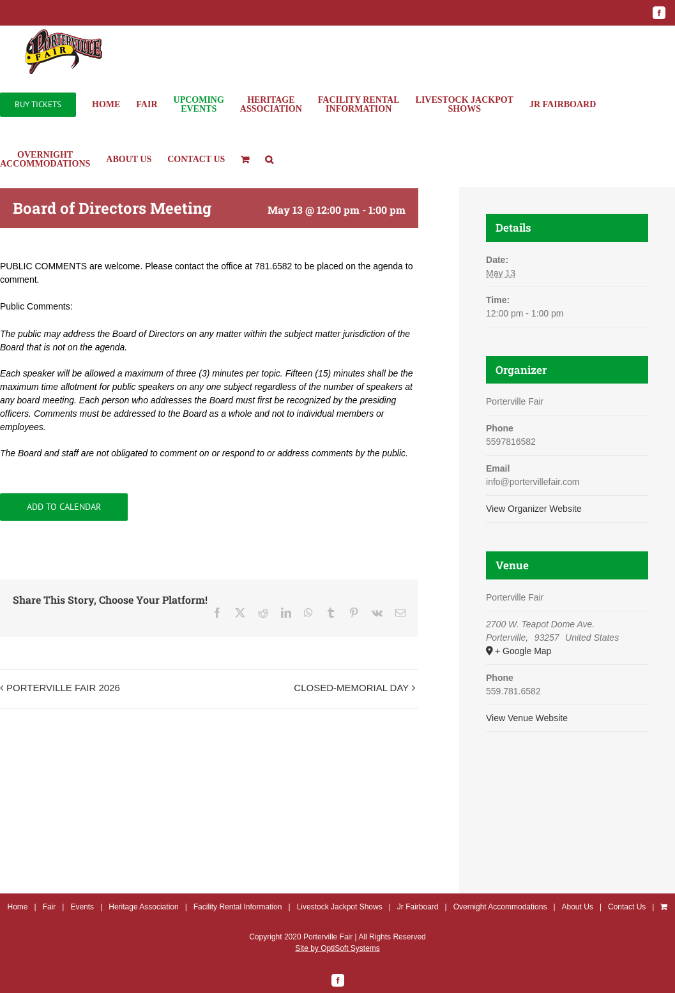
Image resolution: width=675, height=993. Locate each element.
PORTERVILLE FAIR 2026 (63, 687)
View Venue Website (527, 718)
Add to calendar (64, 507)
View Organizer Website (534, 509)
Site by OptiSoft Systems (337, 948)
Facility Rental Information (237, 906)
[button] (269, 159)
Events (82, 906)
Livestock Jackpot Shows (340, 906)
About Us (577, 906)
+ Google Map (523, 651)
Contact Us (627, 906)
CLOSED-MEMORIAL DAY (351, 687)
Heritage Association (143, 906)
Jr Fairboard (418, 906)
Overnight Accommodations (500, 906)
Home (18, 906)
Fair (49, 906)
